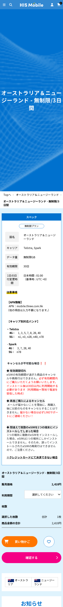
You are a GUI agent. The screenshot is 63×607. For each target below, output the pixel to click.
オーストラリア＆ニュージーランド (37, 195)
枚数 (4, 506)
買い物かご (22, 541)
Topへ (7, 195)
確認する (32, 557)
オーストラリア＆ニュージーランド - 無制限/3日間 (31, 203)
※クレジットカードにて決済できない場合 (32, 457)
